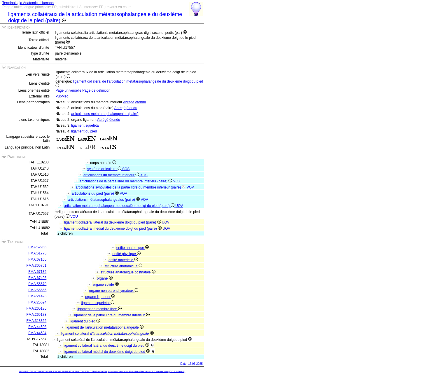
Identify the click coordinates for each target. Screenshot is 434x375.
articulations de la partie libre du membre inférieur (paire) (126, 181)
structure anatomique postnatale (128, 272)
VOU (74, 216)
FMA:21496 (37, 296)
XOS (143, 175)
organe (105, 278)
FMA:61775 (37, 253)
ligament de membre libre (99, 309)
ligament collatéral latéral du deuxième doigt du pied (106, 345)
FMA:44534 (37, 333)
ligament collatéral (107, 334)
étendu (140, 102)
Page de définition (96, 90)
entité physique (126, 254)
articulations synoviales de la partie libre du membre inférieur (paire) (131, 187)
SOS (126, 169)
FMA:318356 (37, 321)
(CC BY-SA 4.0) (177, 371)
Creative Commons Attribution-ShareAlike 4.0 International (138, 371)
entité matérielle (123, 260)
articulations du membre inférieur (111, 175)
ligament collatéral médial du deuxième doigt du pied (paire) (113, 228)
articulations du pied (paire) (96, 193)
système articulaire (104, 169)
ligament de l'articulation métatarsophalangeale (105, 327)
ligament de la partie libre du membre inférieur (112, 315)
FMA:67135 (37, 272)
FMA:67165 (37, 259)
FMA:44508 (37, 327)
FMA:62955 (37, 247)
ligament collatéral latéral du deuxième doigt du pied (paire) (113, 222)
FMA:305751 (37, 266)
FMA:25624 (37, 302)
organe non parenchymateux (113, 291)
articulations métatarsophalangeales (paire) (104, 114)
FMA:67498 (37, 278)
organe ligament (100, 297)
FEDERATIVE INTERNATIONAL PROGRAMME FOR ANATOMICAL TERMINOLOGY (63, 371)
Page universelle (68, 90)
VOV (190, 187)
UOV (179, 206)
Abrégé (128, 102)
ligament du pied (84, 131)
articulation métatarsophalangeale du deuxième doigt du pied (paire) (119, 206)
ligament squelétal (85, 125)
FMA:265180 (37, 308)
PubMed (62, 96)
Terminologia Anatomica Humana (28, 3)
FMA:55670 (37, 284)
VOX (177, 181)
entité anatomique (132, 248)
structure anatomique (123, 266)
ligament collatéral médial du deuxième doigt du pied (107, 352)
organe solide (106, 284)
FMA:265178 (37, 315)
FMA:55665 (37, 290)
